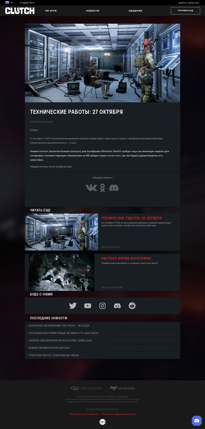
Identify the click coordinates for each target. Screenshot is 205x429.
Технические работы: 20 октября (131, 218)
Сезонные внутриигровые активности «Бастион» (63, 333)
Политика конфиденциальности (119, 414)
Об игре (51, 10)
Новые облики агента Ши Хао (49, 347)
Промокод (185, 10)
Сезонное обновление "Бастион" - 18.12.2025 (58, 325)
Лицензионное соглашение (83, 414)
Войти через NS (189, 3)
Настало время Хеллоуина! (126, 258)
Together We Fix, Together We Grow (53, 355)
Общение (135, 10)
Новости (92, 10)
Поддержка (27, 2)
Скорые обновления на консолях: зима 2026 (60, 340)
